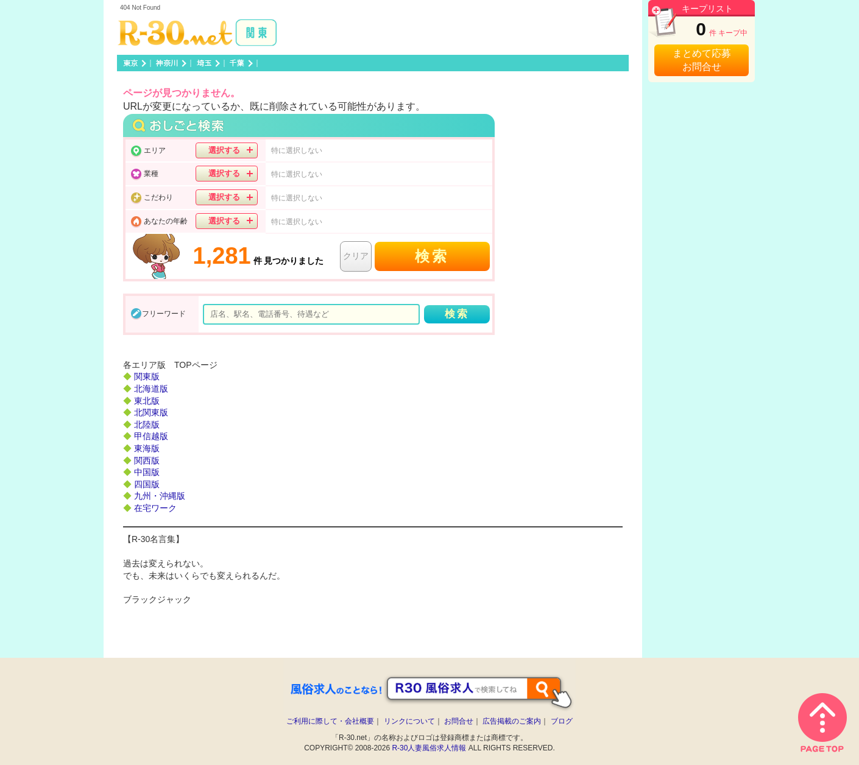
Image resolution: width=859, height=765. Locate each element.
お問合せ (458, 721)
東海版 (147, 448)
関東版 (147, 376)
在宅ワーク (155, 508)
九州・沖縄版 (159, 496)
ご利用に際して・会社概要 (330, 721)
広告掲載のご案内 (512, 721)
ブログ (562, 721)
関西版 (147, 460)
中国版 (147, 472)
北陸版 (147, 424)
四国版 (147, 484)
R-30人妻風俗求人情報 (429, 748)
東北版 (147, 401)
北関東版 (151, 412)
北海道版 (151, 388)
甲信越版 (151, 436)
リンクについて (409, 721)
